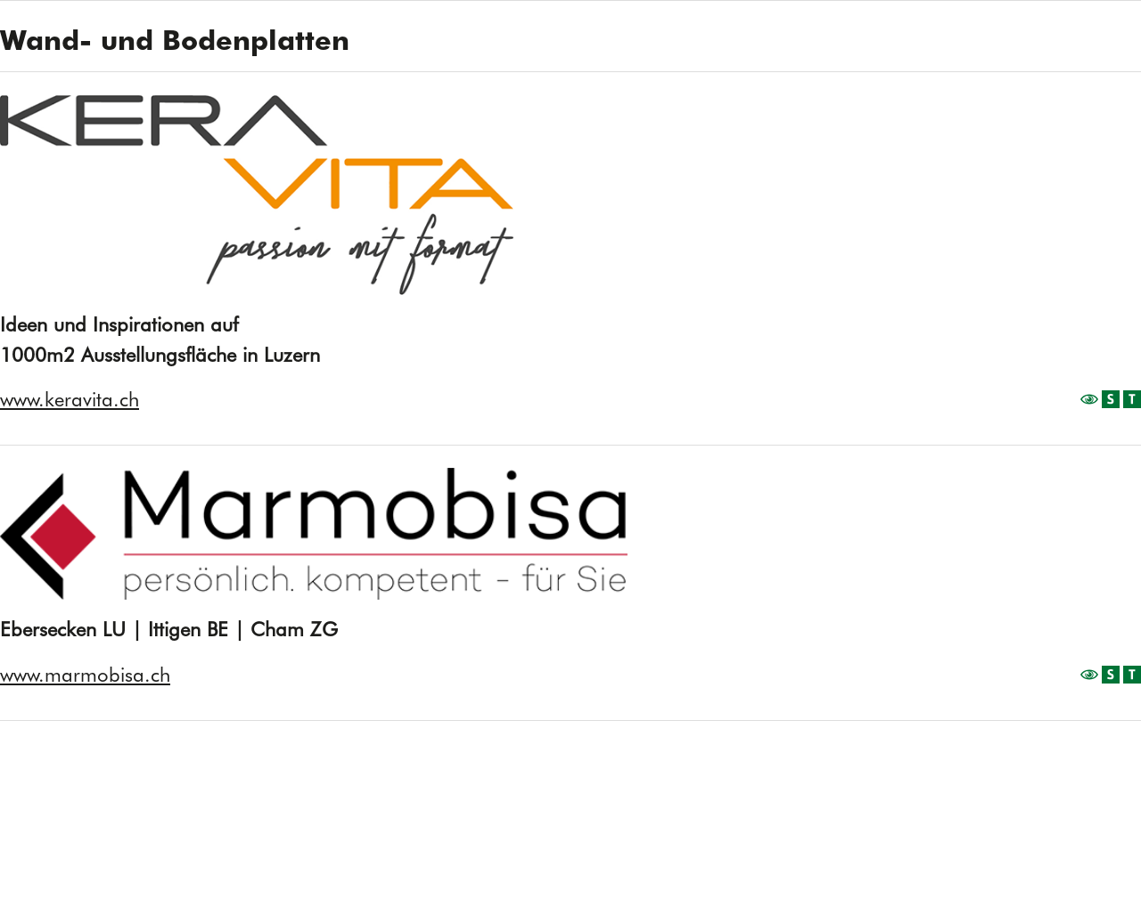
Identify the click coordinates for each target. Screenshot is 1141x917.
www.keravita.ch (69, 399)
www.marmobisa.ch (85, 674)
